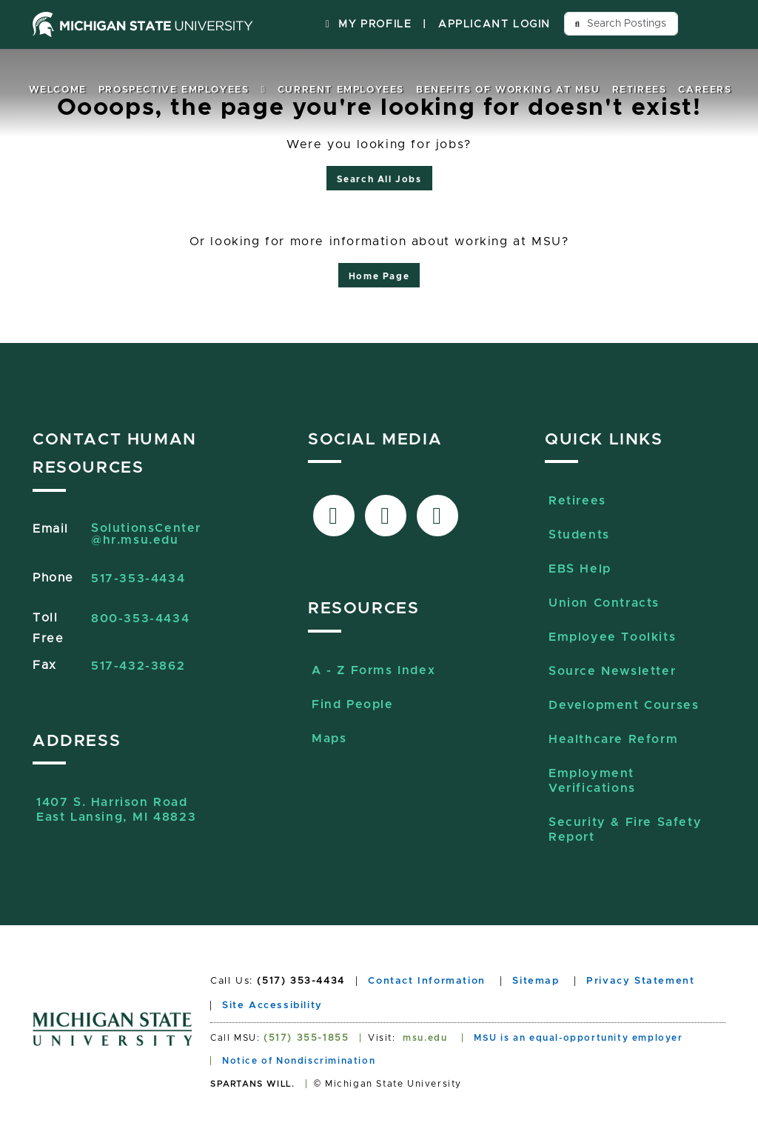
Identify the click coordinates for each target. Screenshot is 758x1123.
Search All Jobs (379, 179)
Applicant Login (494, 24)
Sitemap (535, 981)
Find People (353, 704)
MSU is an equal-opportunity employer (578, 1037)
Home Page (379, 276)
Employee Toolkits (612, 637)
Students (579, 535)
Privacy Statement (640, 981)
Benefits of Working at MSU (508, 90)
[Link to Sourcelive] (437, 515)
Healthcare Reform (613, 739)
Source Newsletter (612, 671)
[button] (263, 90)
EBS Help (580, 569)
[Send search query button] (577, 24)
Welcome (58, 90)
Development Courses (624, 705)
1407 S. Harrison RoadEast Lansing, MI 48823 (116, 809)
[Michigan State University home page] (143, 24)
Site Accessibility (272, 1005)
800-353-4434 (140, 618)
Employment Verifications (592, 780)
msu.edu (425, 1037)
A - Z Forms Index (373, 670)
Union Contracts (604, 603)
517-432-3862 (138, 666)
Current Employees (341, 90)
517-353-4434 (138, 578)
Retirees (639, 90)
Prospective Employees (173, 90)
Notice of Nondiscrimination (298, 1060)
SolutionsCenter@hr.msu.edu (146, 534)
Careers (704, 90)
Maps (329, 738)
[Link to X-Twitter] (386, 515)
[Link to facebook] (334, 515)
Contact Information (426, 981)
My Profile (366, 24)
